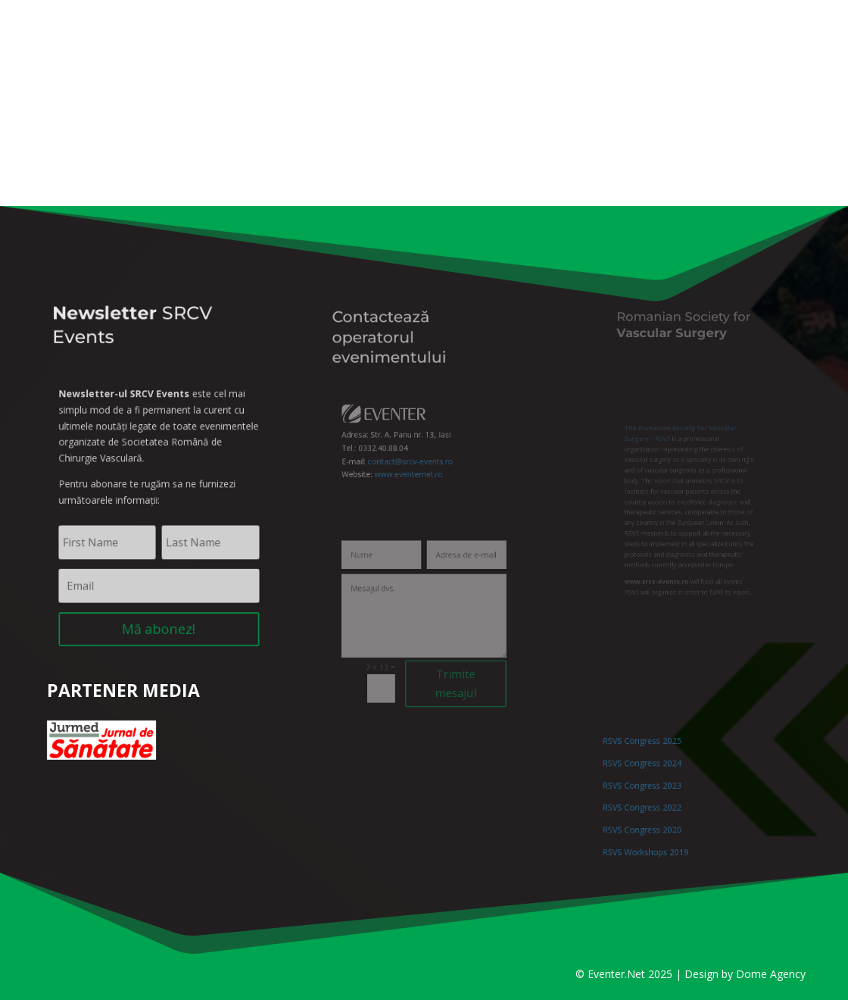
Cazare (574, 151)
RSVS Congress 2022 (654, 804)
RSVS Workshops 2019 (657, 837)
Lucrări (494, 151)
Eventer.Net (618, 974)
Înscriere (408, 151)
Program (317, 151)
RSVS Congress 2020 (654, 821)
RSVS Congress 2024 (654, 771)
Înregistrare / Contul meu (178, 12)
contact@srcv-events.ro (414, 456)
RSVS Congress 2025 (654, 755)
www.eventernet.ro (412, 466)
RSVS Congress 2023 (654, 788)
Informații (224, 151)
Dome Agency (771, 974)
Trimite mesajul (447, 667)
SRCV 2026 (144, 151)
